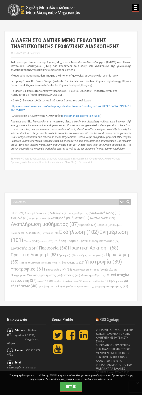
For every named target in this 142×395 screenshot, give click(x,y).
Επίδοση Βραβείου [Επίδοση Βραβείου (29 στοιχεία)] (70, 241)
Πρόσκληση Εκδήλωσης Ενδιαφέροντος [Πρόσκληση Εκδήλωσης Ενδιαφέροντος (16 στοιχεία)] (40, 262)
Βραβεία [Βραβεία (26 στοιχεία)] (87, 225)
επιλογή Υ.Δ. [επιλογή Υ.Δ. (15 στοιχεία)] (45, 281)
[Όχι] (137, 383)
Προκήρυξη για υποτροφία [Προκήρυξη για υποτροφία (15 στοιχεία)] (91, 255)
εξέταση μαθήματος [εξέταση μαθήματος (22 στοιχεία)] (95, 275)
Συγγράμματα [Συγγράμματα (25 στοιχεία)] (73, 262)
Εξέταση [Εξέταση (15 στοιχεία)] (30, 241)
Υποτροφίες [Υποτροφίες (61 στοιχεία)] (28, 269)
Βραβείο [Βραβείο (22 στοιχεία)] (105, 225)
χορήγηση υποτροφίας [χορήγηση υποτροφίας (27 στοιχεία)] (110, 286)
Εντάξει (71, 386)
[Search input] (65, 202)
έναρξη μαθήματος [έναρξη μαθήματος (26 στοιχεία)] (46, 275)
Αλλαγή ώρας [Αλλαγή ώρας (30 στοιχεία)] (107, 213)
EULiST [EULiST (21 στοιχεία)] (17, 213)
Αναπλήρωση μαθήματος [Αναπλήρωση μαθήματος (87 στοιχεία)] (45, 224)
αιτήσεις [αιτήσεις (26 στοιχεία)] (71, 275)
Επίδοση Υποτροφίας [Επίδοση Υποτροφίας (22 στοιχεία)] (103, 241)
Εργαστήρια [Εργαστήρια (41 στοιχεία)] (24, 248)
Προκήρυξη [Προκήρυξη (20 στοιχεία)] (68, 255)
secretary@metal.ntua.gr (21, 367)
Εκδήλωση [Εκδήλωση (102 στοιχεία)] (79, 232)
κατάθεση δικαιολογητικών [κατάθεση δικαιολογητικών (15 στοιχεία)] (67, 281)
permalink (86, 162)
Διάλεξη (72, 162)
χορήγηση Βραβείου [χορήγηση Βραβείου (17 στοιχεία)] (79, 286)
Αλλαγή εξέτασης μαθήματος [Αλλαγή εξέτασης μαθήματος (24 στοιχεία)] (73, 213)
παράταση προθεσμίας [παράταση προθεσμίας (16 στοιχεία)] (96, 281)
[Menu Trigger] (135, 7)
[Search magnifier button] (128, 202)
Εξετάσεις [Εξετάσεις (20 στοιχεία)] (44, 241)
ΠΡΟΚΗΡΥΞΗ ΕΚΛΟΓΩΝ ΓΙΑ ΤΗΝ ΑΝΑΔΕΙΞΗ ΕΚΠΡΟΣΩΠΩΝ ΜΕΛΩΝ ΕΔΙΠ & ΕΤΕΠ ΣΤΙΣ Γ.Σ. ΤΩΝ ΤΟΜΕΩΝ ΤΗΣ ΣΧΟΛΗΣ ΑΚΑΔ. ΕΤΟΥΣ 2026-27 (113, 353)
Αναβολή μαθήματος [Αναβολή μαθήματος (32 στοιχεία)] (70, 218)
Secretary (35, 53)
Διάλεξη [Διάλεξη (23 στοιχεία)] (33, 233)
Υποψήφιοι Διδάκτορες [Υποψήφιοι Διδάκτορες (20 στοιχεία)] (88, 269)
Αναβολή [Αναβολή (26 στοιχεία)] (19, 218)
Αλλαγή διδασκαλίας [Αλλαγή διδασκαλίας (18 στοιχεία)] (38, 213)
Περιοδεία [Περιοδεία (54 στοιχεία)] (53, 248)
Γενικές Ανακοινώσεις (51, 162)
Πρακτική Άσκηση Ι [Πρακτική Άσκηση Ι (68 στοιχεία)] (93, 248)
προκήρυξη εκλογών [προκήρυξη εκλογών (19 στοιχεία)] (51, 286)
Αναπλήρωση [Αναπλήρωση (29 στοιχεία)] (102, 218)
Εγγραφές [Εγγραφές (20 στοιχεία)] (50, 233)
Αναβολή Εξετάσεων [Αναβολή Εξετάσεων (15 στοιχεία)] (40, 218)
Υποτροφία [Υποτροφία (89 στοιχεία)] (103, 262)
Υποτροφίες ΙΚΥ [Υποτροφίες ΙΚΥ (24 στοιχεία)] (59, 269)
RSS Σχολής (109, 319)
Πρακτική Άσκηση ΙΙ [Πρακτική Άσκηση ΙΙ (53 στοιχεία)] (34, 254)
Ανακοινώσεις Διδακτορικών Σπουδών (35, 158)
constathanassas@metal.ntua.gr (81, 115)
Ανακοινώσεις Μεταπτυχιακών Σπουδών (80, 158)
